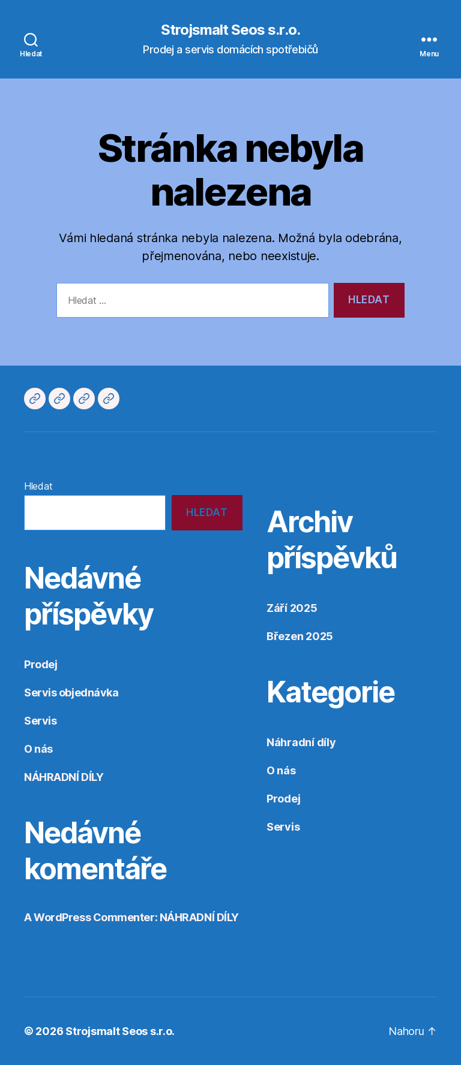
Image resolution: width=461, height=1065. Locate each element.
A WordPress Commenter (89, 917)
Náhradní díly (301, 742)
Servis (40, 720)
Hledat (38, 486)
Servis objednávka (71, 692)
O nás (38, 749)
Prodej (40, 664)
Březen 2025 (300, 636)
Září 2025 (292, 608)
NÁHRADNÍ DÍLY (63, 777)
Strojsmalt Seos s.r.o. (230, 30)
